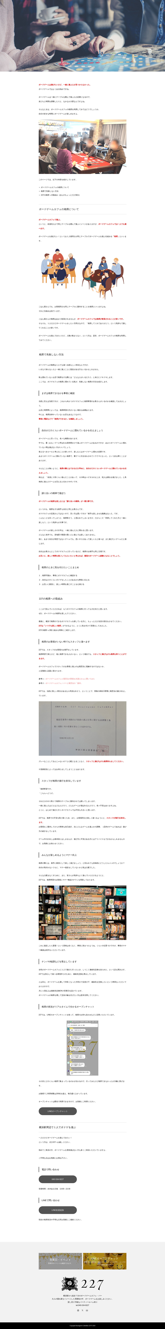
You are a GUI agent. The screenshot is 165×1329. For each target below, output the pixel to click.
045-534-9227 (58, 1179)
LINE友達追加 (58, 1210)
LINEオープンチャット (58, 1111)
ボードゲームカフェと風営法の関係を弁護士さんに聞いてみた (70, 679)
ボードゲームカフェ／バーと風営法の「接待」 (64, 683)
